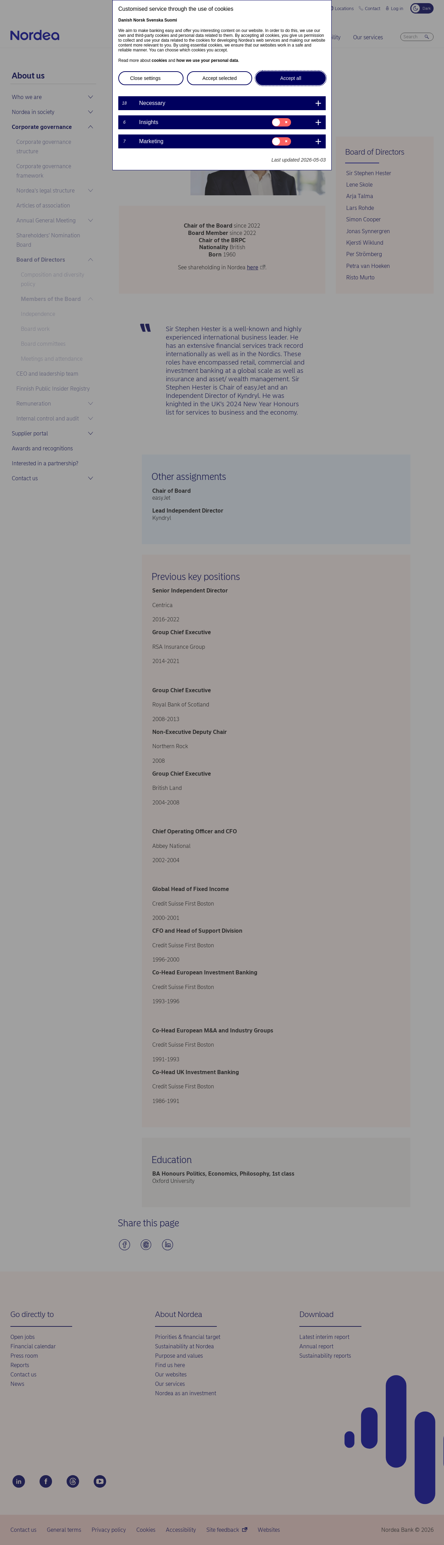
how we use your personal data (207, 60)
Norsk (139, 20)
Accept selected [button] (220, 78)
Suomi (170, 20)
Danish (125, 20)
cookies (159, 60)
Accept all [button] (290, 78)
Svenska (154, 20)
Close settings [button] (145, 78)
